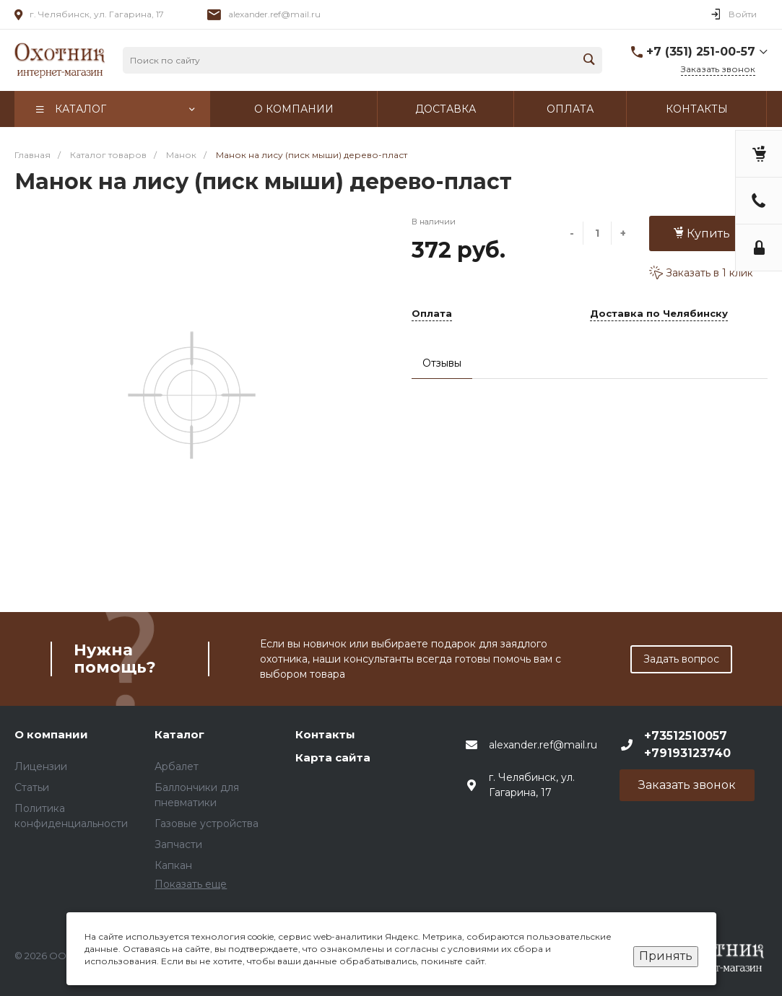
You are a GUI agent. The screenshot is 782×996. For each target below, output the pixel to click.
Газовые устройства (207, 823)
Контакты (325, 734)
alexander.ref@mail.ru (274, 14)
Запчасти (178, 844)
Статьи (31, 787)
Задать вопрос (681, 658)
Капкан (173, 865)
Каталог (179, 734)
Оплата (432, 314)
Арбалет (177, 766)
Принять (665, 956)
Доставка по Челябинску (659, 314)
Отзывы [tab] (441, 363)
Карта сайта (332, 757)
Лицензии (40, 766)
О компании (51, 734)
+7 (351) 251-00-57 (700, 51)
